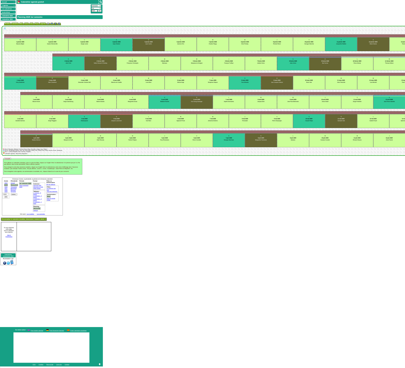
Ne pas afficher (50, 184)
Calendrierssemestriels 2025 (8, 255)
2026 (6, 187)
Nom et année (51, 198)
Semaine (13, 191)
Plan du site (49, 364)
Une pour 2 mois (38, 187)
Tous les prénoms (52, 191)
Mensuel (13, 190)
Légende (42, 23)
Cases (26, 23)
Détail (48, 200)
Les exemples (41, 214)
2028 (6, 190)
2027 (6, 188)
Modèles (7, 23)
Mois (21, 23)
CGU (34, 364)
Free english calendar (37, 330)
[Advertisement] (53, 8)
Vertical (35, 210)
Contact (67, 364)
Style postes (37, 188)
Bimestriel (14, 188)
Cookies (41, 364)
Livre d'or (59, 364)
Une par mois (37, 185)
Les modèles (30, 214)
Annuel (13, 183)
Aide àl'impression (8, 235)
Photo (36, 23)
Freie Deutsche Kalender (57, 330)
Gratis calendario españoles (78, 330)
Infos (31, 23)
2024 (6, 183)
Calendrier (15, 23)
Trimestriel (14, 187)
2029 (6, 191)
